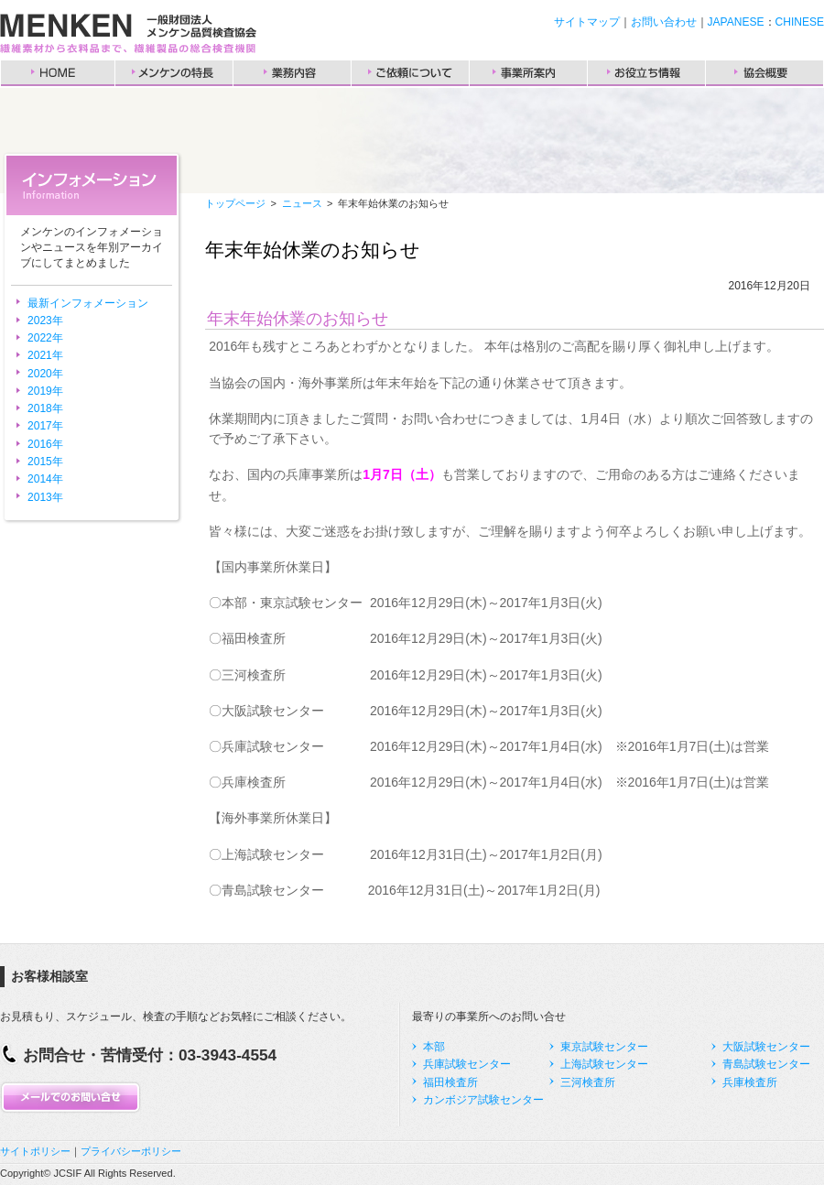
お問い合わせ (664, 22)
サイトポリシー (35, 1151)
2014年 (45, 479)
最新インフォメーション (87, 303)
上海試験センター (604, 1064)
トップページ (235, 203)
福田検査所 (450, 1082)
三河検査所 (587, 1082)
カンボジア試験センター (483, 1099)
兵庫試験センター (467, 1064)
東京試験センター (604, 1046)
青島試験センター (766, 1064)
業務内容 (292, 73)
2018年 (45, 408)
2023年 (45, 320)
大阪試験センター (766, 1046)
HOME (57, 73)
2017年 (45, 425)
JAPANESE (736, 22)
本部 (434, 1046)
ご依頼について (410, 73)
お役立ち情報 (646, 73)
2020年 (45, 373)
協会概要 (764, 73)
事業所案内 (528, 73)
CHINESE (799, 22)
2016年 (45, 444)
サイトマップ (587, 22)
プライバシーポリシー (131, 1151)
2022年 (45, 338)
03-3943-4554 (227, 1055)
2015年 (45, 461)
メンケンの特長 (174, 73)
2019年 (45, 391)
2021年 (45, 355)
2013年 (45, 497)
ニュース (302, 203)
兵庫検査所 (749, 1082)
